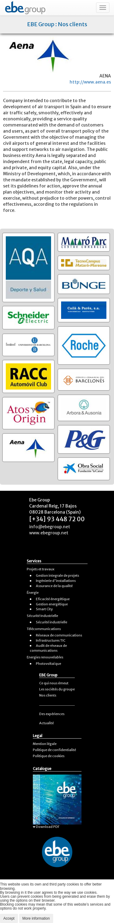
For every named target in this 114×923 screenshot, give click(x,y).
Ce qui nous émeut (53, 683)
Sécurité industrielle (51, 622)
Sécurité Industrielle (42, 616)
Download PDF (46, 827)
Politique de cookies (48, 756)
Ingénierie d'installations (56, 581)
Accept (9, 918)
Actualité (46, 723)
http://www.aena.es (90, 82)
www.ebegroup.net (48, 533)
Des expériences (51, 714)
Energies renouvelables (45, 657)
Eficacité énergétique (53, 599)
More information (36, 918)
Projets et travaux (40, 569)
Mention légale (45, 744)
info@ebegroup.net (49, 526)
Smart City (44, 609)
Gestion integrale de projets (57, 575)
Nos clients (47, 695)
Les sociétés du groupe (57, 689)
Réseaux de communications (59, 635)
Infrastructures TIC (50, 640)
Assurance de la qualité (54, 586)
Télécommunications (44, 629)
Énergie (33, 592)
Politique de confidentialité (54, 750)
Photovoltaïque (48, 663)
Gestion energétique (52, 604)
